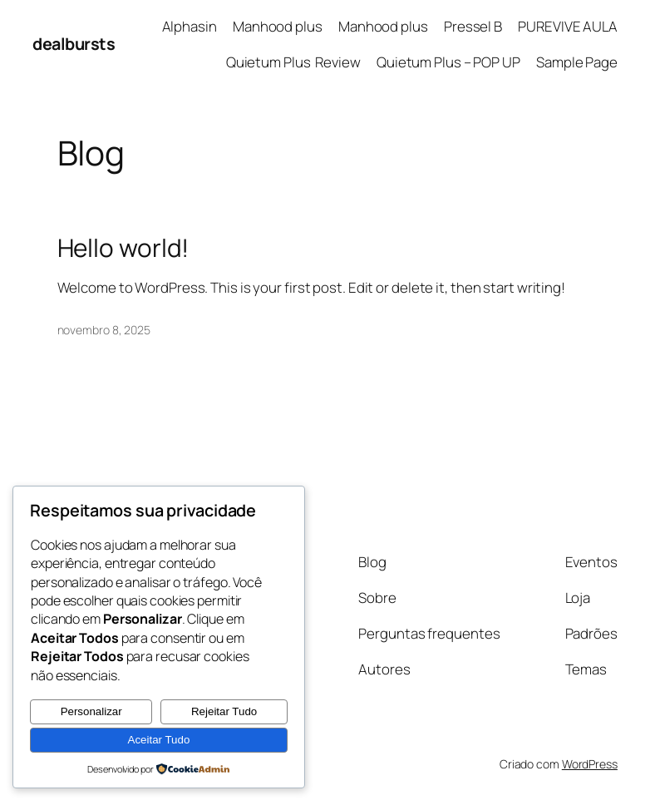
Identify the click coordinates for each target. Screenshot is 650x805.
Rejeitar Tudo (224, 711)
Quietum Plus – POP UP (448, 62)
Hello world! (123, 248)
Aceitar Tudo (159, 739)
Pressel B (473, 26)
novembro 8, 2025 (103, 330)
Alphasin (189, 26)
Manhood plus (278, 26)
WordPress (590, 764)
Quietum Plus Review (293, 62)
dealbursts (73, 43)
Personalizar (91, 711)
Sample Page (577, 62)
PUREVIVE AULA (568, 26)
